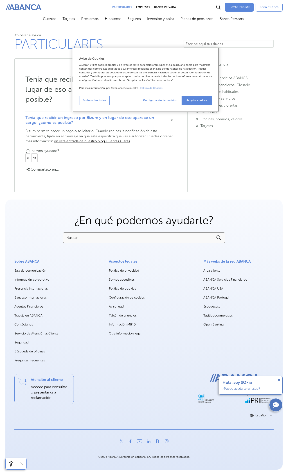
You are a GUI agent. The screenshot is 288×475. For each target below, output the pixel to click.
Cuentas (49, 19)
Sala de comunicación (30, 271)
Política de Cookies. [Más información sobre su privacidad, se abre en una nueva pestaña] (151, 88)
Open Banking (213, 325)
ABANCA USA (213, 289)
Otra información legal (125, 333)
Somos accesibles (122, 279)
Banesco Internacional (30, 298)
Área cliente (211, 271)
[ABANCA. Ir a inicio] (24, 7)
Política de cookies (122, 288)
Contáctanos (23, 324)
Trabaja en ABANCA (28, 316)
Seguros (134, 19)
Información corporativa (31, 280)
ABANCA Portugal (216, 298)
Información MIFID (122, 324)
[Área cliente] (269, 7)
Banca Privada (165, 7)
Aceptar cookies (197, 100)
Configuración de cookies (127, 297)
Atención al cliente (47, 380)
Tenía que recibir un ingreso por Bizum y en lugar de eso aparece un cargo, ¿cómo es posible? (89, 120)
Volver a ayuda (27, 35)
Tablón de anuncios (123, 315)
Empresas (143, 7)
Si (28, 157)
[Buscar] (218, 7)
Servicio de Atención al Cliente (36, 333)
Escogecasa (211, 307)
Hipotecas (113, 19)
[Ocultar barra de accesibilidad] (22, 464)
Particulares (122, 7)
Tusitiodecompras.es (218, 316)
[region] (145, 80)
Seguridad (21, 342)
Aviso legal (116, 306)
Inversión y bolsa (160, 19)
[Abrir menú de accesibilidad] (11, 464)
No (34, 157)
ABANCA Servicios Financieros (225, 280)
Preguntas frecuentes (29, 360)
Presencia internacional (30, 288)
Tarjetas (69, 19)
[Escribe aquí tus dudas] (229, 44)
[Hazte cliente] (239, 7)
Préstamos (90, 19)
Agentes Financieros (28, 306)
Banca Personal (232, 19)
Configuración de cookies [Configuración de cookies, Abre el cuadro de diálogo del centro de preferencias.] (160, 100)
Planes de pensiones (196, 19)
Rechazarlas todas (94, 100)
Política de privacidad (124, 271)
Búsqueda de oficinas (29, 351)
